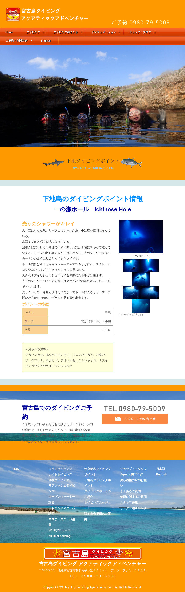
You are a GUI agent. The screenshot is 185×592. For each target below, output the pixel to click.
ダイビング (35, 32)
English (46, 40)
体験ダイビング (58, 480)
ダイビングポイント (68, 32)
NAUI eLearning (59, 536)
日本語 (160, 469)
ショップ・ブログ (142, 32)
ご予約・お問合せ (18, 40)
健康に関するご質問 (133, 496)
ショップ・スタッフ (133, 469)
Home (9, 32)
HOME (17, 469)
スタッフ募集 (129, 502)
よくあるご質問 (130, 491)
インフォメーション (106, 32)
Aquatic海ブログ (131, 474)
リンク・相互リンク (133, 508)
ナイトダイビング (60, 474)
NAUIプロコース (59, 530)
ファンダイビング (60, 469)
